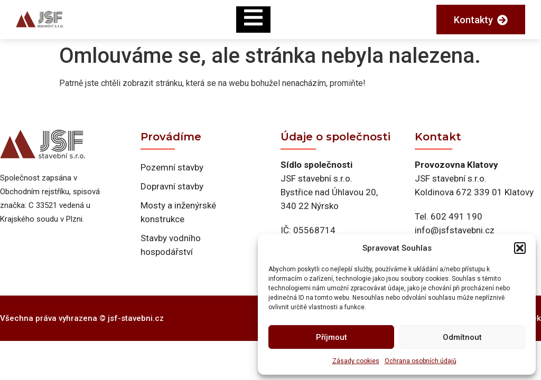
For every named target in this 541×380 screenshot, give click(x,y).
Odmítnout (462, 337)
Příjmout (331, 337)
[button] (520, 248)
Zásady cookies (355, 361)
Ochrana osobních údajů (420, 361)
